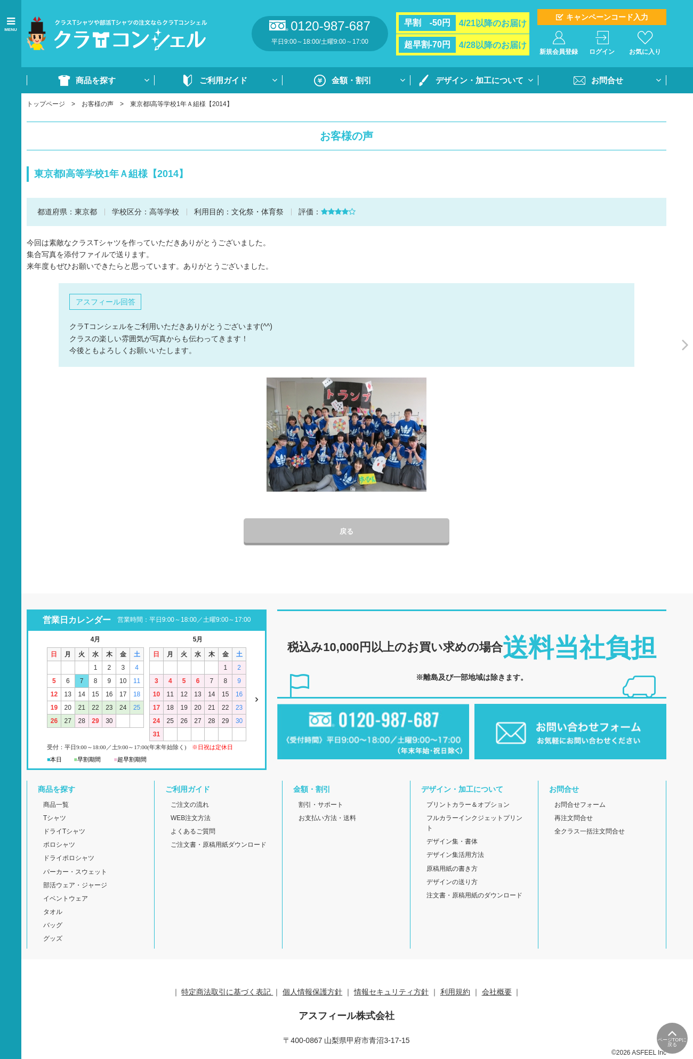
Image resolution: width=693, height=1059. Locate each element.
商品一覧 (56, 805)
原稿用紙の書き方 (452, 869)
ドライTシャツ (64, 832)
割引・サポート (321, 805)
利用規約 (455, 992)
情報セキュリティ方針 (391, 992)
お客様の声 (98, 104)
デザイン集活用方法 (455, 856)
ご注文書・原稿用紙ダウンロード (219, 845)
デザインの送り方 (452, 882)
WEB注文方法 (191, 818)
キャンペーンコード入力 (607, 17)
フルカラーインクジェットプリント (474, 823)
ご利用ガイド (223, 80)
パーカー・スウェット (75, 872)
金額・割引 (352, 80)
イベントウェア (65, 899)
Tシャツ (54, 818)
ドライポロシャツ (68, 859)
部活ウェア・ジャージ (75, 885)
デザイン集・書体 (452, 842)
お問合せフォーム (580, 805)
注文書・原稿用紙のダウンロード (474, 896)
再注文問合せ (573, 818)
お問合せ (607, 80)
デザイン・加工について (479, 80)
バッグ (52, 926)
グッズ (52, 939)
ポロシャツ (59, 845)
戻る (346, 532)
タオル (52, 913)
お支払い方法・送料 (327, 818)
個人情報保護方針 (312, 992)
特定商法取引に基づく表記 (227, 992)
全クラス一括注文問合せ (589, 832)
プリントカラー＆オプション (468, 805)
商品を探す (96, 80)
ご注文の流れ (190, 805)
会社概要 (497, 992)
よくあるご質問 (193, 832)
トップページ (46, 104)
